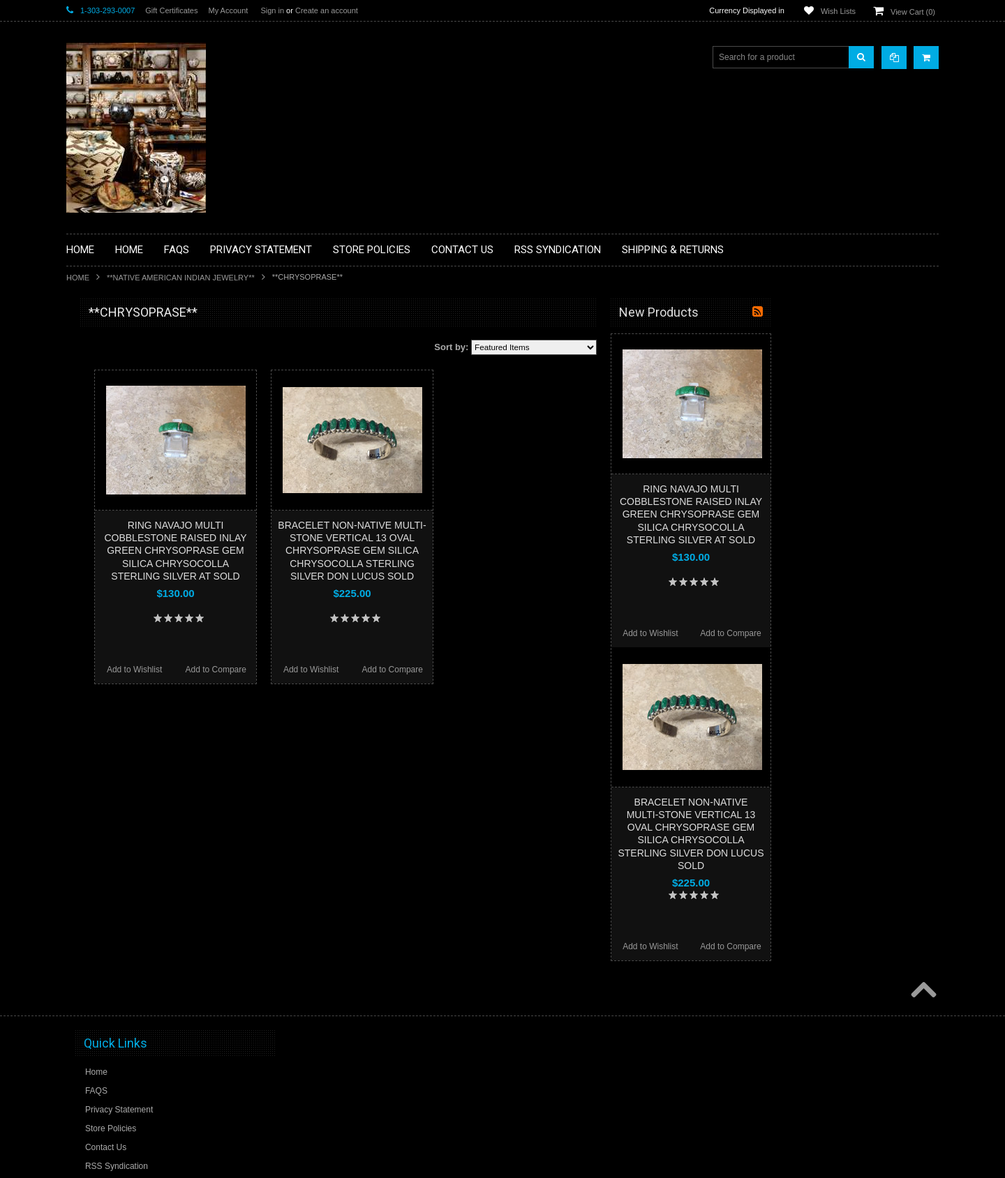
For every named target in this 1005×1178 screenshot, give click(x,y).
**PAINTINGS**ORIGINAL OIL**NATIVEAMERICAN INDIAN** (140, 633)
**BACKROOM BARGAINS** (128, 344)
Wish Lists (838, 11)
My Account (228, 10)
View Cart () (913, 12)
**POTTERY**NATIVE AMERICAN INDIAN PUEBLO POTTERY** (139, 740)
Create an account (326, 10)
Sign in (272, 10)
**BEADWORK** (106, 427)
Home (77, 277)
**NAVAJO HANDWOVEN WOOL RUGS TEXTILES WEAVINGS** (150, 669)
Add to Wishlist (301, 669)
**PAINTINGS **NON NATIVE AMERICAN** (130, 398)
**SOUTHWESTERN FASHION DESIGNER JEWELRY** (133, 705)
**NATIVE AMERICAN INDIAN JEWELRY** (181, 277)
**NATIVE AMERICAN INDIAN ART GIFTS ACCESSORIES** (140, 563)
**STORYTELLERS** (114, 770)
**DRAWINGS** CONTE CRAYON (138, 486)
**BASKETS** (100, 368)
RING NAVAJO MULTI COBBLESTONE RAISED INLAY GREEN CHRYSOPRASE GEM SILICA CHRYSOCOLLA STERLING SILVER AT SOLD (342, 551)
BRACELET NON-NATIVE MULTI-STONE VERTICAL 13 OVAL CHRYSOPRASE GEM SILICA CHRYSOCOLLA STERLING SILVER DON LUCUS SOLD (519, 551)
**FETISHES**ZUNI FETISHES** (136, 510)
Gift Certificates (171, 10)
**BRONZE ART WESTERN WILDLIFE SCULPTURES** (147, 456)
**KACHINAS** (103, 533)
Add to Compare (383, 669)
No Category (98, 793)
